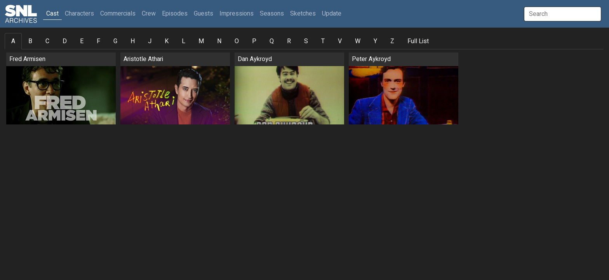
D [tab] (65, 41)
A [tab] (13, 41)
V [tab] (340, 41)
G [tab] (115, 41)
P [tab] (254, 41)
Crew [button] (149, 13)
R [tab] (289, 41)
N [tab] (219, 41)
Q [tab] (272, 41)
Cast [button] (54, 13)
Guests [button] (203, 13)
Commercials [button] (118, 13)
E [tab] (82, 41)
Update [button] (331, 13)
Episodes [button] (175, 13)
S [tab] (306, 41)
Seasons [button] (272, 13)
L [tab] (183, 41)
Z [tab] (392, 41)
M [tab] (201, 41)
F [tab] (98, 41)
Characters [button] (79, 13)
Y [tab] (375, 41)
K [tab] (167, 41)
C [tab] (47, 41)
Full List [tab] (418, 41)
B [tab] (30, 41)
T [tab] (323, 41)
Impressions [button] (236, 13)
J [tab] (149, 41)
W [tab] (357, 41)
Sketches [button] (303, 13)
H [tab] (132, 41)
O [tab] (237, 41)
